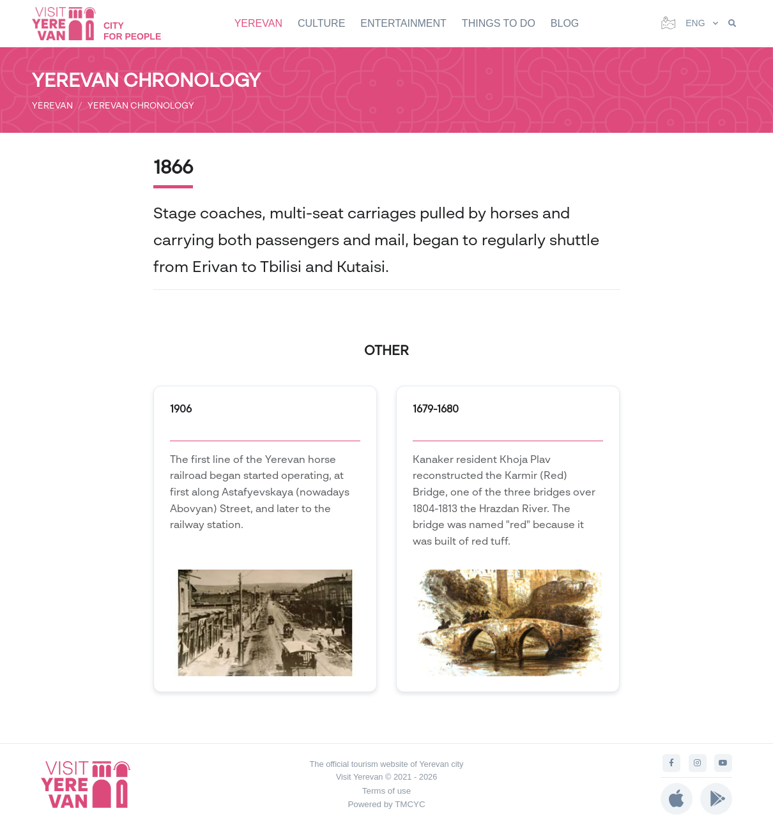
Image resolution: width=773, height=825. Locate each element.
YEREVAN (258, 23)
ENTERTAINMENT (403, 23)
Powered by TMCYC (386, 804)
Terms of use (386, 791)
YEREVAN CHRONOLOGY (141, 105)
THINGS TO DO (498, 23)
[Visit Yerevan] (70, 23)
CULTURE (321, 23)
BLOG (565, 23)
